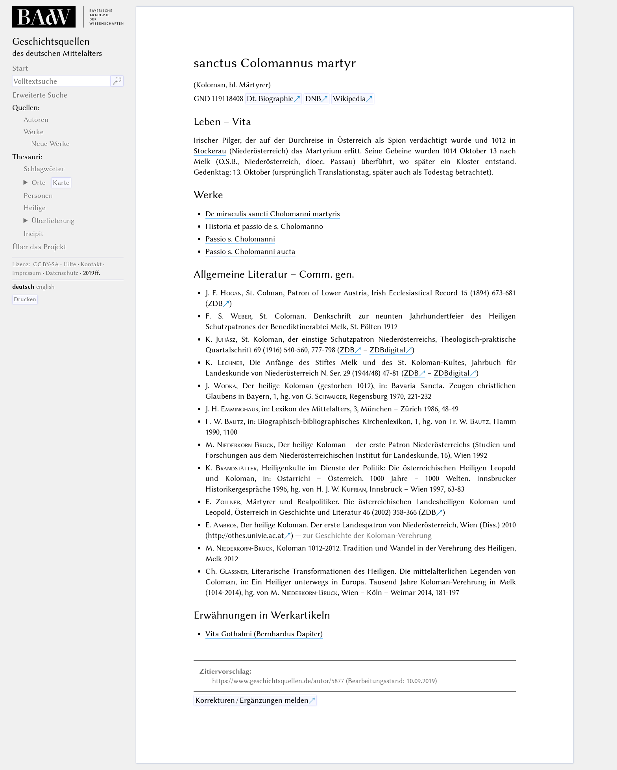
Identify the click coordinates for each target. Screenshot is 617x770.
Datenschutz (62, 272)
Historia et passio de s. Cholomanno (264, 226)
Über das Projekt (39, 246)
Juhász (226, 339)
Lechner (230, 362)
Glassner (233, 571)
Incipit (33, 233)
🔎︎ (117, 80)
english (45, 286)
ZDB (215, 303)
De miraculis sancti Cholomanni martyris (272, 213)
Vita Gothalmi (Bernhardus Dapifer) (264, 633)
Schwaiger (330, 396)
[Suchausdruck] (61, 81)
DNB (313, 98)
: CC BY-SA (35, 264)
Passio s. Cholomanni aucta (250, 251)
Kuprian (354, 489)
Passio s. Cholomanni (240, 238)
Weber (241, 316)
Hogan (231, 292)
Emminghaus (239, 408)
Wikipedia (349, 98)
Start (20, 68)
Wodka (225, 385)
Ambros (224, 524)
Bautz (234, 421)
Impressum (26, 272)
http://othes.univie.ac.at (246, 535)
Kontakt (91, 264)
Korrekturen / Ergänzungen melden (251, 700)
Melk (202, 161)
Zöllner (228, 501)
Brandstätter (236, 467)
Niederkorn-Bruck (245, 444)
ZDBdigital (387, 349)
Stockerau (210, 150)
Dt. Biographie (270, 98)
